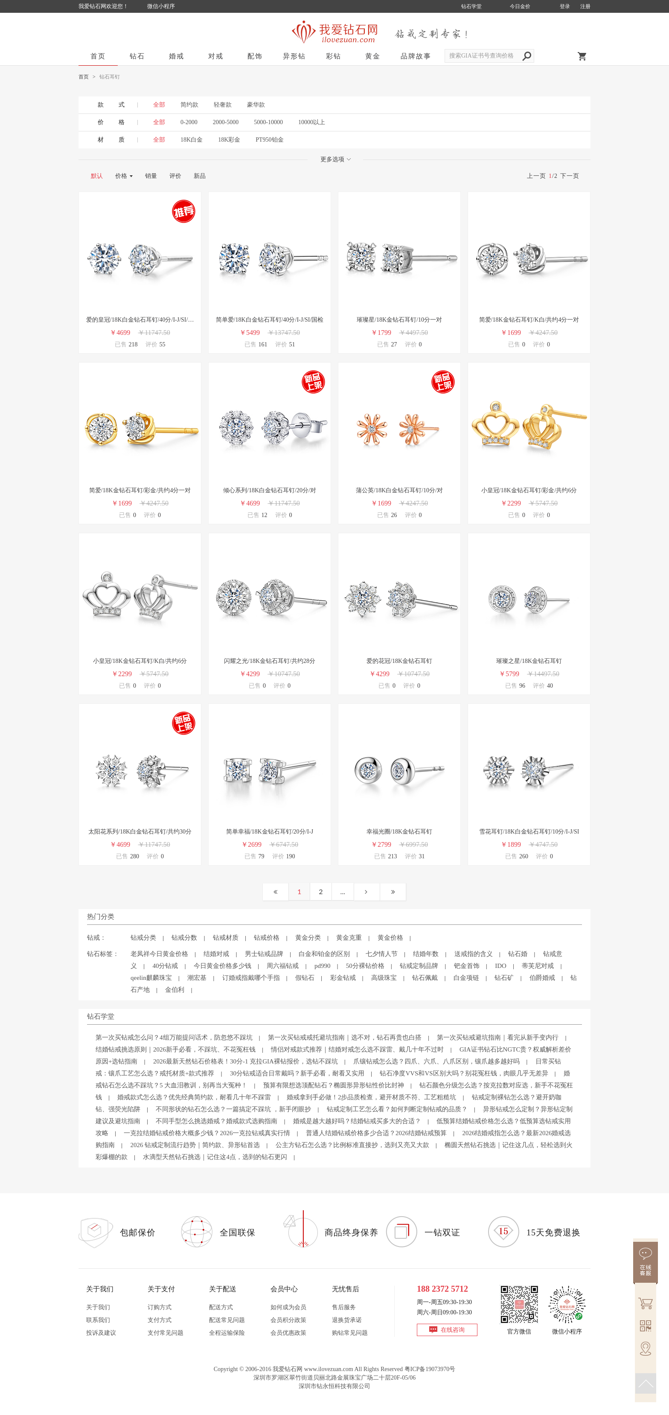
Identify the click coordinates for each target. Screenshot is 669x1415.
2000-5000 (226, 122)
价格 (121, 176)
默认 (97, 176)
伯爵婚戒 (542, 977)
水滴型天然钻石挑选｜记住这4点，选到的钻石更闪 (215, 1157)
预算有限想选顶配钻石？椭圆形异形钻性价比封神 (333, 1085)
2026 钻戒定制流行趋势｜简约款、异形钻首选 (195, 1145)
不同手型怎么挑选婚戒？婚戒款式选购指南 (216, 1121)
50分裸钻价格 (365, 965)
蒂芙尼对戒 (538, 965)
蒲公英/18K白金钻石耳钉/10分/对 (399, 490)
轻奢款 (223, 105)
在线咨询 (453, 1330)
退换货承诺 (347, 1320)
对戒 (216, 56)
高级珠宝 (384, 977)
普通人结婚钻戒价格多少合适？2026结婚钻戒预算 (376, 1133)
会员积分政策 (288, 1320)
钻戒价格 (266, 937)
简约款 (189, 105)
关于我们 (98, 1307)
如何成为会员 (288, 1307)
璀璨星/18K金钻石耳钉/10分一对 (399, 320)
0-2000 (189, 122)
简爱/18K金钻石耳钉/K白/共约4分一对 (529, 320)
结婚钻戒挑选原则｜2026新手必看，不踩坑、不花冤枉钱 (176, 1049)
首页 (98, 56)
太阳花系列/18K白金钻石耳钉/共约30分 (140, 831)
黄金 (373, 56)
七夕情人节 (382, 953)
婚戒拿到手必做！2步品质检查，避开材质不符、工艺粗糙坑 (372, 1097)
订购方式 (160, 1307)
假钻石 (304, 977)
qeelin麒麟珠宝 (151, 977)
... (342, 891)
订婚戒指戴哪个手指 (251, 977)
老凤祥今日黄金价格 (159, 953)
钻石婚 (517, 953)
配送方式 (221, 1307)
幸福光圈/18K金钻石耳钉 (399, 831)
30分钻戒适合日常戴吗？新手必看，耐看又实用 (297, 1073)
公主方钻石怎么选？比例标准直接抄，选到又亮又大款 (352, 1145)
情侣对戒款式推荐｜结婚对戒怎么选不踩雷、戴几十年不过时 (357, 1049)
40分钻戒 (165, 965)
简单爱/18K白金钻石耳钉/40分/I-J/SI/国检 (270, 320)
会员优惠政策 (288, 1333)
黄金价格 (390, 937)
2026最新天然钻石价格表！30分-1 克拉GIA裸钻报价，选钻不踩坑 (245, 1061)
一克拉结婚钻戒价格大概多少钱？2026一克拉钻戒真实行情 (207, 1133)
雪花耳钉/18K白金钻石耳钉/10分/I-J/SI (529, 831)
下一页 (569, 176)
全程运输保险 (227, 1333)
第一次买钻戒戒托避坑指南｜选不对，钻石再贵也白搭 (345, 1037)
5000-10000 (268, 122)
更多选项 (335, 159)
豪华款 (256, 105)
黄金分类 (308, 937)
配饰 (255, 56)
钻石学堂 (471, 6)
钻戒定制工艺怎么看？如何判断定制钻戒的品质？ (397, 1109)
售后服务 (344, 1307)
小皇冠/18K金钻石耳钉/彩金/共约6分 (529, 490)
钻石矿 (504, 977)
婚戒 (176, 56)
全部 (159, 122)
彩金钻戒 (343, 977)
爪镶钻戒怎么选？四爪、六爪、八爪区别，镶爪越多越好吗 (436, 1061)
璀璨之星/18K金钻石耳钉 (529, 661)
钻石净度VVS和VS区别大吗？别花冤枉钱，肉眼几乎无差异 (464, 1073)
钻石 (137, 56)
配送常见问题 (227, 1320)
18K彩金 (229, 140)
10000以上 (311, 122)
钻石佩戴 (425, 977)
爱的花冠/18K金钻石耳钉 (399, 661)
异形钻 (294, 56)
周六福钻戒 (283, 965)
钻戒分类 (143, 937)
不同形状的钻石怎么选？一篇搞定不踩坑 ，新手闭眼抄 (233, 1109)
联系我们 (98, 1320)
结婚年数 (426, 953)
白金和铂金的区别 (324, 953)
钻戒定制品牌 (419, 965)
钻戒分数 (184, 937)
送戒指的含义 (473, 953)
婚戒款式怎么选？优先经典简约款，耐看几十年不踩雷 (194, 1097)
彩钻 (333, 56)
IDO (500, 965)
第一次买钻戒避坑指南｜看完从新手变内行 (497, 1037)
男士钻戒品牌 (264, 953)
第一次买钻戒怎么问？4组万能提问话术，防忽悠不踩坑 (174, 1037)
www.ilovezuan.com (328, 1369)
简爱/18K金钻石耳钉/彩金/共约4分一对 (140, 490)
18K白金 (191, 140)
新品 (200, 176)
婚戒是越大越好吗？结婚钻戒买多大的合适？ (357, 1121)
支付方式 (160, 1320)
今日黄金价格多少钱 (222, 965)
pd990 (322, 965)
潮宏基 (197, 977)
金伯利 (174, 989)
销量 (151, 176)
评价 (175, 176)
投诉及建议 (101, 1333)
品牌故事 (416, 56)
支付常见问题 (165, 1333)
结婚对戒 (216, 953)
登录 (565, 6)
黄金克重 (349, 937)
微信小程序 (161, 6)
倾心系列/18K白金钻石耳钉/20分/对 (269, 490)
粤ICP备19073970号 (430, 1369)
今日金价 (520, 6)
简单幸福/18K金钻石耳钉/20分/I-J (270, 831)
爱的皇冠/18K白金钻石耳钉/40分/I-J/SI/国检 (140, 321)
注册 (585, 6)
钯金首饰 (467, 965)
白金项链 (466, 977)
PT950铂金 (269, 140)
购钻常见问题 (350, 1333)
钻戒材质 (226, 937)
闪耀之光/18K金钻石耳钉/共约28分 (269, 661)
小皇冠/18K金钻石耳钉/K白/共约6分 (140, 661)
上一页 (536, 176)
